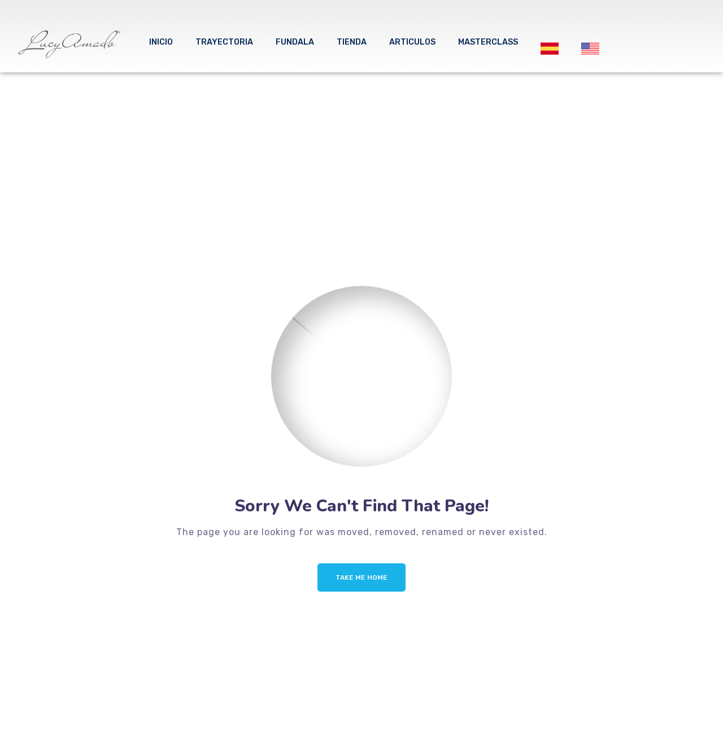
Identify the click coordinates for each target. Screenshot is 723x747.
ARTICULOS (412, 42)
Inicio (161, 42)
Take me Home (361, 577)
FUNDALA (295, 42)
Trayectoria (224, 42)
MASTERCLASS (488, 42)
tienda (352, 42)
